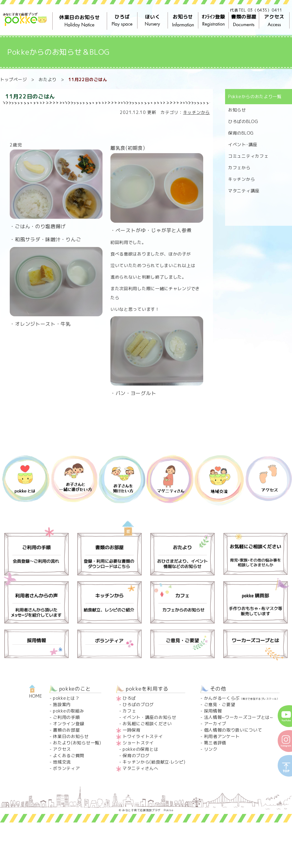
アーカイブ (215, 723)
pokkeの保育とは (140, 749)
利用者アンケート (222, 736)
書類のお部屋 (66, 730)
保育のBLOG (241, 133)
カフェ (129, 711)
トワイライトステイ (143, 736)
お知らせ (183, 20)
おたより (48, 79)
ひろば (122, 20)
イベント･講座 (242, 144)
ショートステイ (138, 743)
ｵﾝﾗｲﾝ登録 (213, 20)
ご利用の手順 (66, 717)
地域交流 (62, 762)
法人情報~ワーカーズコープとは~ (238, 717)
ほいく (152, 20)
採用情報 (213, 711)
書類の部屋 (243, 20)
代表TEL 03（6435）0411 (256, 10)
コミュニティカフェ (248, 156)
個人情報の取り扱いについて (233, 730)
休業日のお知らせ (80, 21)
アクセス (274, 20)
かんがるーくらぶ (242, 698)
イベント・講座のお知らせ (149, 717)
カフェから (239, 167)
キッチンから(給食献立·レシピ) (154, 762)
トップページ (13, 79)
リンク (210, 749)
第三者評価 (215, 743)
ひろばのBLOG (243, 121)
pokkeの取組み (68, 711)
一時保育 (132, 730)
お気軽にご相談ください (147, 723)
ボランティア (66, 768)
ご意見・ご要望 (219, 704)
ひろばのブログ (138, 704)
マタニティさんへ (140, 768)
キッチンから (196, 112)
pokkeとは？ (66, 698)
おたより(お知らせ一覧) (77, 743)
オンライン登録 (68, 723)
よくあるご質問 (68, 755)
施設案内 (62, 704)
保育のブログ (136, 755)
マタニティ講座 (243, 191)
